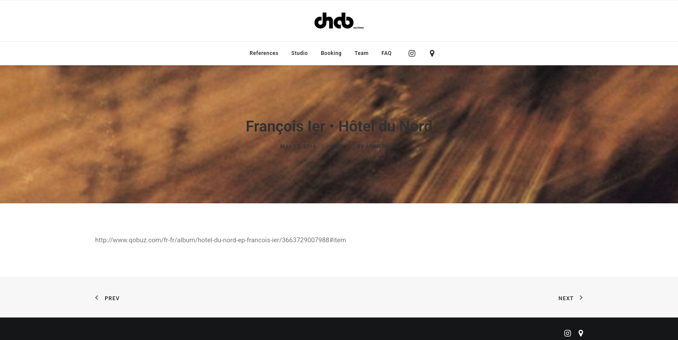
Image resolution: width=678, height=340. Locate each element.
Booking (331, 53)
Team (362, 53)
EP (340, 145)
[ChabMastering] (339, 20)
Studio (299, 53)
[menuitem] (264, 53)
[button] (414, 53)
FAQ (386, 53)
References (263, 53)
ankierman (381, 145)
